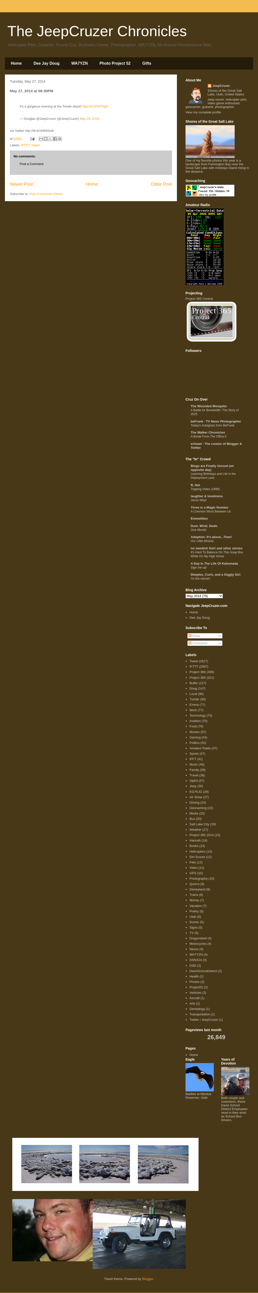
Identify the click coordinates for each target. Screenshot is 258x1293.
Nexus (194, 949)
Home (16, 63)
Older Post (161, 184)
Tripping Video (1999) (205, 489)
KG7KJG (195, 792)
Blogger (147, 1279)
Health (194, 976)
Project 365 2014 (201, 835)
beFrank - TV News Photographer (216, 421)
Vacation (195, 906)
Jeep (192, 786)
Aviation (195, 721)
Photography (198, 878)
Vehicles (195, 992)
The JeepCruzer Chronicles (97, 31)
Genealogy (197, 1009)
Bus (192, 819)
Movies (194, 732)
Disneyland (197, 889)
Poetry (194, 911)
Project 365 (197, 677)
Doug (193, 688)
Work (193, 710)
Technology (197, 715)
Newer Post (21, 184)
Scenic (194, 922)
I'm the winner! (200, 578)
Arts (192, 1003)
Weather (195, 829)
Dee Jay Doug (46, 63)
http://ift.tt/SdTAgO (95, 106)
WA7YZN (79, 63)
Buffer (193, 683)
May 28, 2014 (89, 118)
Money (194, 900)
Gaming (195, 737)
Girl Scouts (197, 857)
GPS (192, 873)
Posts (194, 636)
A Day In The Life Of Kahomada (214, 563)
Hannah (195, 840)
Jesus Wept (198, 500)
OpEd (193, 780)
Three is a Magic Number (210, 507)
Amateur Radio (200, 748)
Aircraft (194, 998)
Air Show (195, 797)
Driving (194, 802)
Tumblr (194, 699)
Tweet (35, 145)
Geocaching (197, 808)
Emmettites (199, 518)
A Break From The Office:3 (209, 436)
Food (193, 726)
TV (191, 933)
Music (193, 764)
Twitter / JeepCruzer (203, 1020)
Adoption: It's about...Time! (211, 537)
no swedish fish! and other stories (217, 548)
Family (194, 770)
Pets (192, 862)
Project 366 (197, 672)
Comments (198, 643)
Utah (192, 916)
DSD (192, 965)
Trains (193, 895)
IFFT (192, 759)
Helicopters (197, 851)
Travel (193, 775)
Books (193, 846)
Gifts (146, 63)
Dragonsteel (198, 938)
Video (193, 868)
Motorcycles (197, 944)
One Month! (199, 530)
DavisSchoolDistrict (203, 971)
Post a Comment (31, 164)
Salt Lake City (199, 824)
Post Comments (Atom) (46, 194)
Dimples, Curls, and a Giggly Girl (215, 574)
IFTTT (25, 145)
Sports (194, 753)
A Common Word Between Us (211, 511)
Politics (194, 743)
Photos (194, 982)
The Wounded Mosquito (209, 406)
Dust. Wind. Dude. (204, 526)
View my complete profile (203, 112)
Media (193, 813)
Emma (194, 705)
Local (193, 694)
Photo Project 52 (115, 63)
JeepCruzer (221, 86)
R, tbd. (196, 485)
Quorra (194, 884)
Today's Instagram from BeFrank (212, 425)
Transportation (199, 1014)
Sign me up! (199, 567)
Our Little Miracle (202, 541)
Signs (193, 927)
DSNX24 (195, 960)
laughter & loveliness (207, 496)
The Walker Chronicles (208, 432)
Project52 (196, 987)
